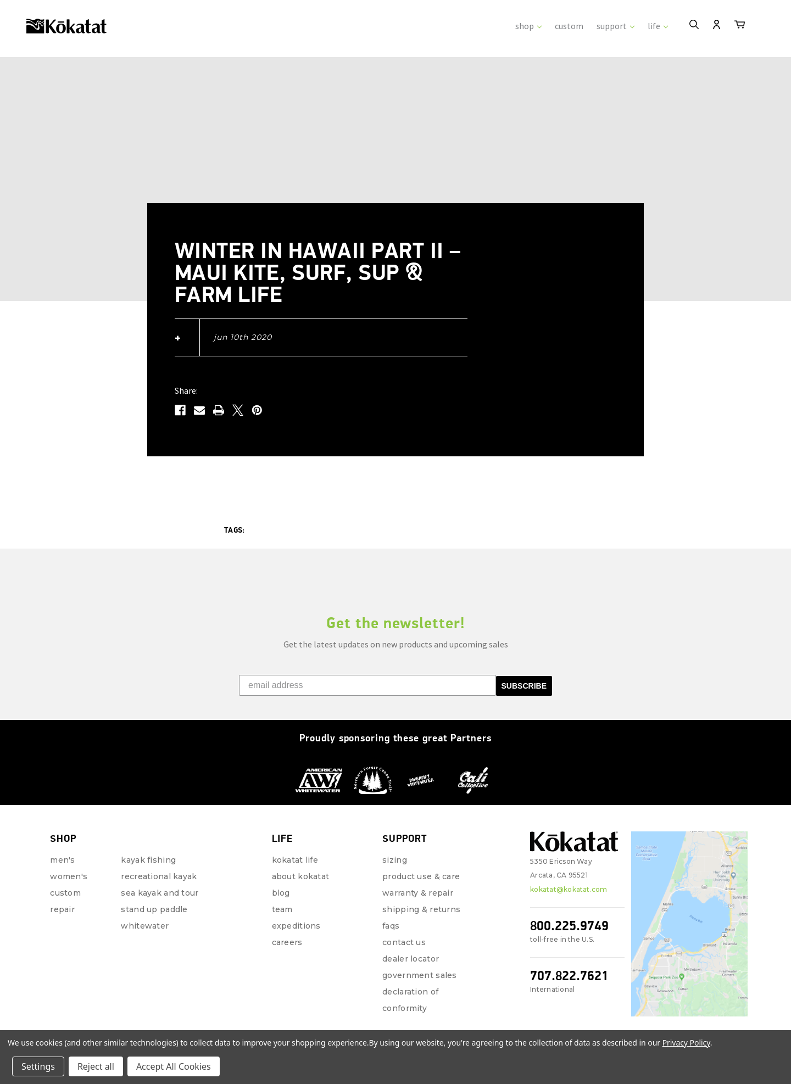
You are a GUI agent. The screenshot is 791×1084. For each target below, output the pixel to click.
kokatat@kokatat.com (569, 877)
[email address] (367, 673)
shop (528, 25)
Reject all (95, 1066)
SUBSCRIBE (524, 673)
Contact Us (404, 930)
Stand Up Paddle (154, 897)
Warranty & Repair (417, 881)
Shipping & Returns (421, 897)
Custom (65, 881)
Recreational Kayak (159, 864)
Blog (281, 881)
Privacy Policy (686, 1042)
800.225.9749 (569, 913)
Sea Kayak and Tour (159, 881)
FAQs (390, 914)
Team (282, 897)
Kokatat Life (295, 848)
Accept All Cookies (173, 1066)
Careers (287, 930)
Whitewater (145, 914)
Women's (68, 864)
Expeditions (296, 914)
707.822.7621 (569, 963)
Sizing (394, 848)
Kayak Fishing (148, 848)
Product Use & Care (421, 864)
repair (62, 897)
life (658, 25)
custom (569, 25)
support (615, 25)
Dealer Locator (410, 947)
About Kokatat (301, 864)
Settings (38, 1066)
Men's (62, 848)
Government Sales (419, 963)
